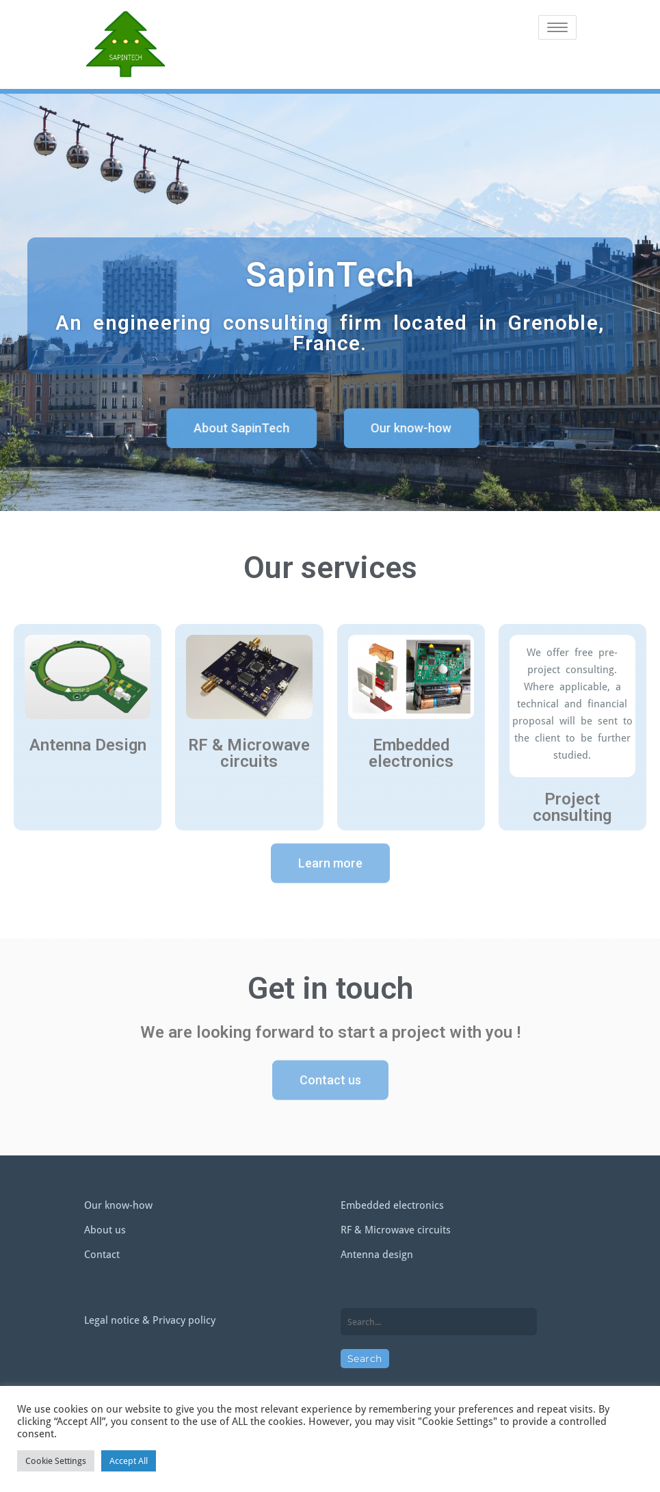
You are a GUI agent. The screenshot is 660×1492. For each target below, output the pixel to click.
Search (364, 1358)
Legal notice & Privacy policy (149, 1320)
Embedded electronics (392, 1205)
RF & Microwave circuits (396, 1230)
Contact (102, 1254)
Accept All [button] (128, 1461)
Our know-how (118, 1205)
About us (105, 1230)
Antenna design (377, 1254)
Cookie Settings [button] (55, 1461)
